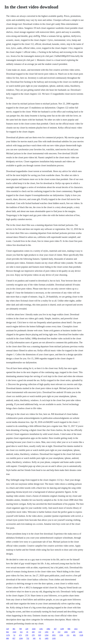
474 (20, 635)
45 (27, 632)
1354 (46, 635)
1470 (73, 632)
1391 (46, 632)
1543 (14, 632)
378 (26, 635)
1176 (8, 635)
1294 (21, 638)
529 (7, 629)
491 (74, 635)
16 (53, 632)
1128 (81, 635)
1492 (66, 632)
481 (14, 629)
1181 (41, 629)
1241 (80, 632)
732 (27, 638)
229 (27, 629)
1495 (46, 638)
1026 (34, 629)
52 (14, 635)
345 (34, 638)
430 (33, 632)
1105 (54, 638)
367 (55, 629)
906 (69, 629)
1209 (62, 629)
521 (21, 632)
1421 (76, 629)
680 (7, 638)
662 (7, 632)
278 (33, 635)
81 (40, 638)
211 (68, 635)
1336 (61, 635)
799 (20, 629)
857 (14, 638)
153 (39, 632)
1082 (48, 629)
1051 (54, 635)
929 (39, 635)
